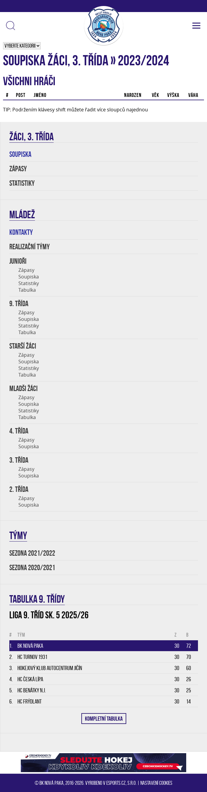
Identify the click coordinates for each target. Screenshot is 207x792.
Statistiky (28, 283)
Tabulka (27, 290)
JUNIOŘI (18, 261)
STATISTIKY (22, 183)
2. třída (18, 489)
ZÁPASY (18, 169)
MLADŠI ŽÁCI (23, 388)
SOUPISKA (20, 154)
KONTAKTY (21, 232)
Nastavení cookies (156, 783)
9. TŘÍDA (18, 304)
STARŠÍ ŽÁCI (22, 346)
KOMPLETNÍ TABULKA (104, 718)
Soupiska (28, 276)
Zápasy (26, 270)
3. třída (18, 460)
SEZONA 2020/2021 (32, 568)
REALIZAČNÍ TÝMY (29, 247)
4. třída (18, 431)
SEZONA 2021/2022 (32, 553)
